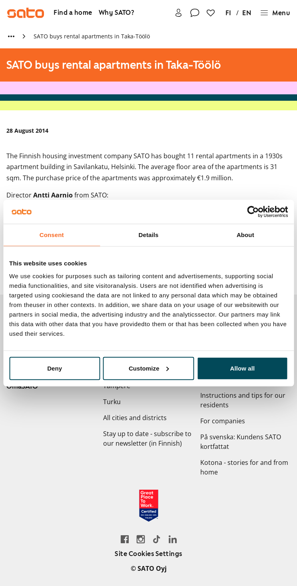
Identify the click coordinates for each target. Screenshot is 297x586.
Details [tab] (149, 234)
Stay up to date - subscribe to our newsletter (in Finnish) (147, 438)
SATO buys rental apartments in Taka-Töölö (92, 36)
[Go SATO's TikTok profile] (156, 539)
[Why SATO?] (117, 13)
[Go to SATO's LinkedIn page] (172, 539)
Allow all (242, 368)
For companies (222, 421)
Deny (54, 368)
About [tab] (245, 234)
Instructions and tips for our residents (242, 400)
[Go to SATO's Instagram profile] (141, 539)
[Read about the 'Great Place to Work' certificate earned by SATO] (149, 506)
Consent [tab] (52, 234)
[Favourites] (211, 13)
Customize (149, 368)
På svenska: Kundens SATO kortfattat (240, 442)
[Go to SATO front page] (25, 12)
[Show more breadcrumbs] (11, 36)
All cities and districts (135, 417)
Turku (112, 401)
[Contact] (195, 13)
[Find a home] (73, 13)
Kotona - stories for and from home (244, 467)
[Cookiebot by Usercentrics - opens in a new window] (253, 212)
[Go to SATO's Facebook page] (125, 539)
